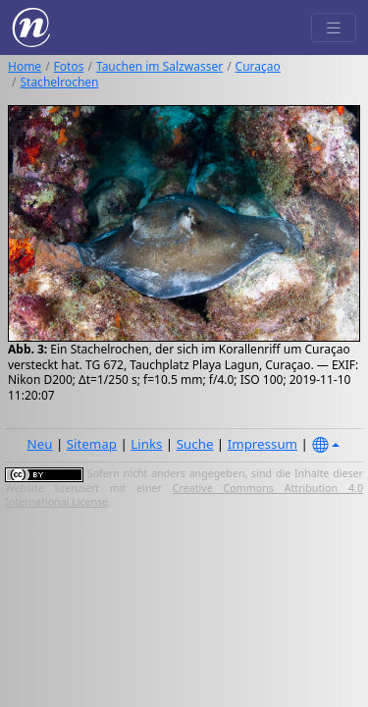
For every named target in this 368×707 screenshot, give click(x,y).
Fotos (69, 66)
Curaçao (258, 66)
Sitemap (92, 444)
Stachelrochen (59, 82)
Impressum (262, 444)
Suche (195, 444)
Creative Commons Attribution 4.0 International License (184, 495)
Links (146, 444)
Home (24, 66)
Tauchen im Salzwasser (159, 66)
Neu (40, 444)
